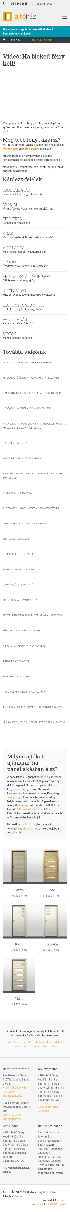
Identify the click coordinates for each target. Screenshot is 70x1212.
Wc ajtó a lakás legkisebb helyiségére (27, 362)
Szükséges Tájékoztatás (42, 1046)
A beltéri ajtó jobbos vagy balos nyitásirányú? (33, 707)
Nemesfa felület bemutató (19, 554)
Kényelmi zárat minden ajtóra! (22, 458)
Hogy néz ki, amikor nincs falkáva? (24, 691)
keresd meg (31, 828)
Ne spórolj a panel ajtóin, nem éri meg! (27, 408)
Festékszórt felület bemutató (22, 569)
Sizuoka (51, 944)
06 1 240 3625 (19, 3)
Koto (51, 890)
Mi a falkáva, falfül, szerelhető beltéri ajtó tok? (34, 722)
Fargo (19, 890)
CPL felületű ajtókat (28, 809)
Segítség (15, 39)
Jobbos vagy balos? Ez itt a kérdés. (25, 523)
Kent (19, 944)
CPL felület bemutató (16, 538)
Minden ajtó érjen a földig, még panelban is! (31, 377)
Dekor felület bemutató (18, 584)
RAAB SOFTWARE (56, 1204)
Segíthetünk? (44, 3)
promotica (37, 1204)
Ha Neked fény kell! (15, 443)
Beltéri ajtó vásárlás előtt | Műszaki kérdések (32, 615)
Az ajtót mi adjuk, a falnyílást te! (24, 645)
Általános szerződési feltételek (26, 1042)
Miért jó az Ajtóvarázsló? (20, 600)
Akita (19, 998)
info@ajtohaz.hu (12, 1095)
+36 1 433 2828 (12, 1087)
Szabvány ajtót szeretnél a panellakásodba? (32, 393)
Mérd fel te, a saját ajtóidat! (21, 630)
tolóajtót (12, 797)
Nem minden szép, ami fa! (17, 492)
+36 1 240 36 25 (12, 1114)
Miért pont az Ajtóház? (17, 676)
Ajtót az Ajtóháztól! (16, 661)
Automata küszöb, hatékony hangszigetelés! (31, 508)
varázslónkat (28, 824)
